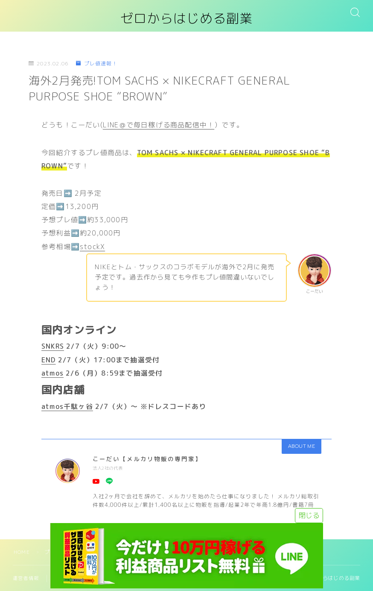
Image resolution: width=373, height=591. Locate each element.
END (48, 360)
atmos (52, 373)
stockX (92, 246)
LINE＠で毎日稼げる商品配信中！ (158, 124)
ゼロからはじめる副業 (186, 19)
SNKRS (52, 346)
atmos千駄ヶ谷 (67, 406)
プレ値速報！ (96, 63)
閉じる (309, 515)
